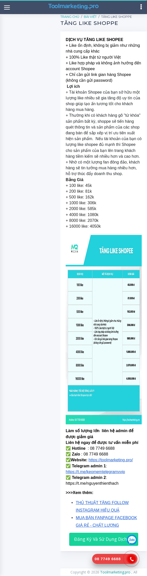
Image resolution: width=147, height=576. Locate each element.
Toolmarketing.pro (115, 572)
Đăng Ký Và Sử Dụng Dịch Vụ (103, 539)
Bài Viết (90, 17)
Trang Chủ (69, 17)
